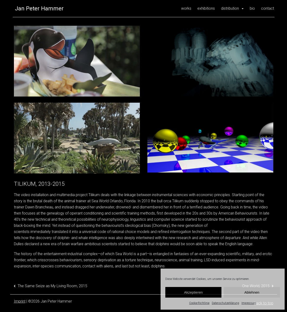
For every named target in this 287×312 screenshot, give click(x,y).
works (186, 8)
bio (252, 8)
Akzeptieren (193, 292)
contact (267, 8)
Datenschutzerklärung (225, 303)
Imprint (19, 301)
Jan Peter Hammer (39, 8)
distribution (230, 8)
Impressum (248, 303)
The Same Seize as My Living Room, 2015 (52, 286)
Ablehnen (251, 292)
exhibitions (206, 8)
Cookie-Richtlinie (199, 303)
